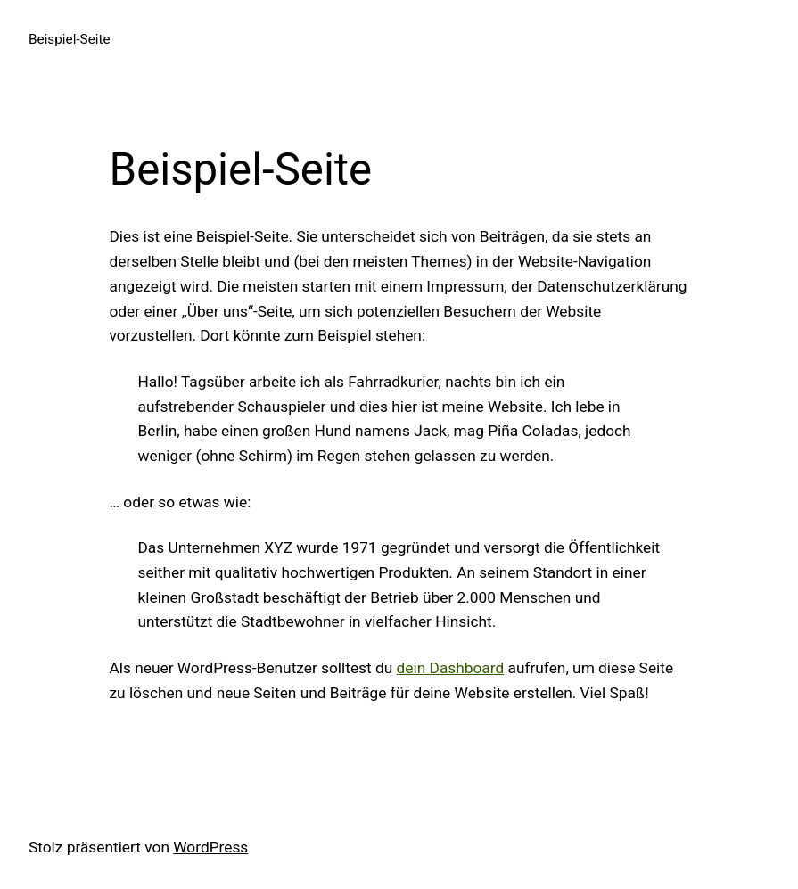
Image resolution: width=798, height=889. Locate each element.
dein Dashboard (451, 668)
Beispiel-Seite (70, 39)
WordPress (210, 847)
